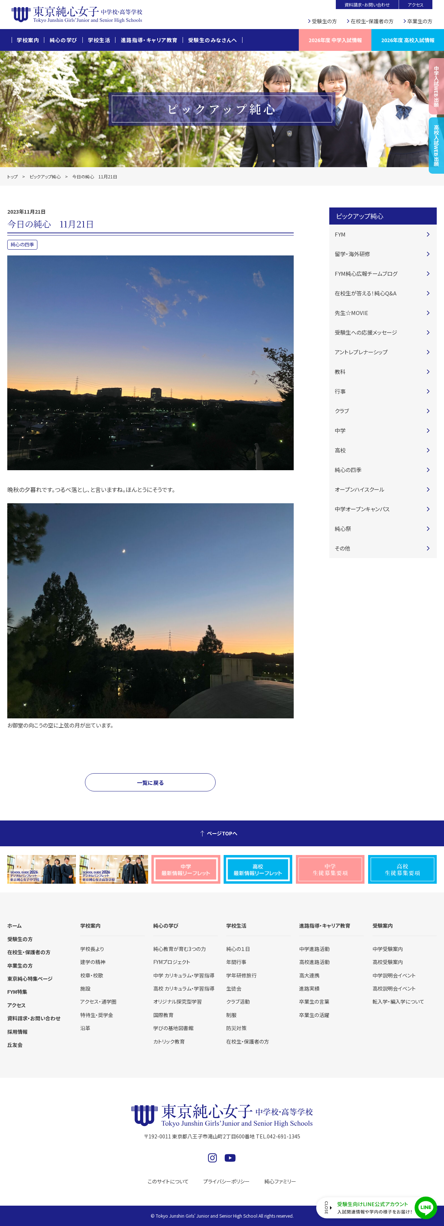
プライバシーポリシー (226, 1181)
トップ (12, 176)
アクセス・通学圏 (98, 1001)
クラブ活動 (238, 1001)
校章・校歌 (91, 975)
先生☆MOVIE (351, 312)
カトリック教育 (169, 1041)
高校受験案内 (387, 961)
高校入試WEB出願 (436, 145)
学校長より (92, 948)
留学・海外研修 (352, 254)
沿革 (85, 1028)
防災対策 (236, 1028)
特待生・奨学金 (96, 1015)
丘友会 (15, 1044)
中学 (340, 430)
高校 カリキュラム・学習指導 (183, 988)
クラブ (342, 411)
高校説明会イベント (394, 988)
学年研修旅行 (241, 975)
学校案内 (28, 40)
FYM (340, 234)
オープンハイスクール (359, 489)
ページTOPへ (222, 833)
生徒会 (233, 988)
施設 (85, 988)
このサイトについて (168, 1181)
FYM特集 (17, 991)
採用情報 (17, 1031)
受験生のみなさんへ (212, 40)
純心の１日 (238, 948)
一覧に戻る (150, 782)
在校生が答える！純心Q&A (365, 293)
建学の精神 (92, 961)
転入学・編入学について (398, 1001)
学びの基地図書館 (173, 1028)
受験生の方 (324, 21)
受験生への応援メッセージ (366, 332)
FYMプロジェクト (171, 961)
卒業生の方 (419, 21)
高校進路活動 (314, 961)
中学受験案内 (387, 948)
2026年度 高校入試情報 (408, 40)
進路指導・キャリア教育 (149, 40)
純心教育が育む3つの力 (179, 948)
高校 (340, 450)
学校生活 (99, 40)
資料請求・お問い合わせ (367, 4)
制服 (231, 1015)
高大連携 (309, 975)
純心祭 (343, 528)
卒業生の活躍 (314, 1015)
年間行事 (236, 961)
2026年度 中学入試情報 (335, 40)
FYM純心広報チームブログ (366, 273)
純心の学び (64, 40)
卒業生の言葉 (314, 1001)
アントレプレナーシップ (361, 352)
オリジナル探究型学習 (177, 1001)
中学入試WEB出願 (436, 86)
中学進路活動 (314, 948)
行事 (340, 391)
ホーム (14, 925)
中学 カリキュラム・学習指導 (183, 975)
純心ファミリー (280, 1181)
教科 (340, 371)
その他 (342, 548)
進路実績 (309, 988)
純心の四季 (22, 244)
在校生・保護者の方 (372, 21)
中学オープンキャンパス (362, 509)
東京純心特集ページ (30, 978)
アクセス (416, 4)
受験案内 (382, 925)
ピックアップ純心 (45, 176)
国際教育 (163, 1015)
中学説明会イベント (394, 975)
